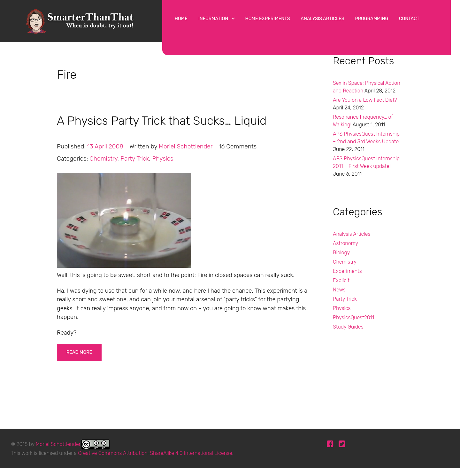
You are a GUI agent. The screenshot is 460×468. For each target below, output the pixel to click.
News (339, 290)
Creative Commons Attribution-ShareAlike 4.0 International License (155, 453)
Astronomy (345, 243)
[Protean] (81, 19)
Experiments (347, 271)
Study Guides (348, 327)
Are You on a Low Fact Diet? (365, 100)
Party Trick (345, 299)
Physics (341, 308)
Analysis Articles (351, 234)
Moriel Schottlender (58, 444)
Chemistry (344, 262)
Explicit (341, 280)
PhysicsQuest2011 (353, 317)
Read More (79, 352)
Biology (341, 253)
